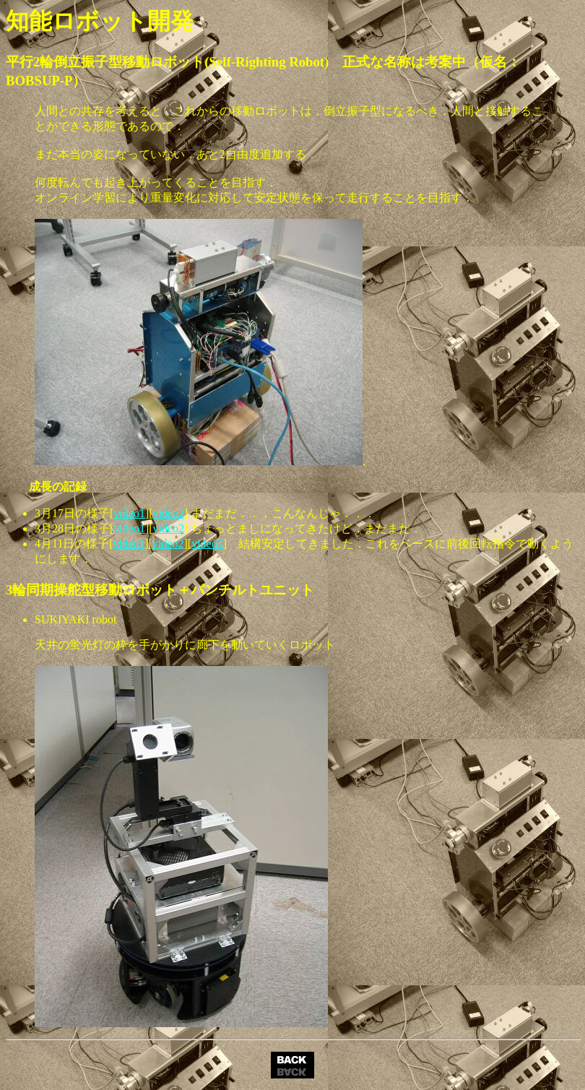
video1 (129, 513)
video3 (207, 543)
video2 (169, 513)
